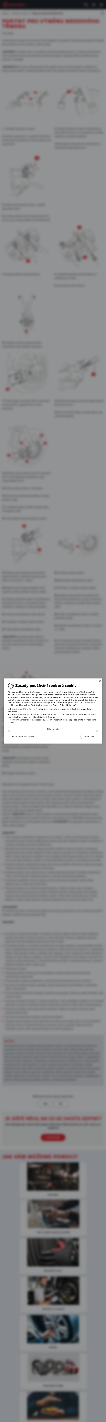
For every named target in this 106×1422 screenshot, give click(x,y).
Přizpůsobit (88, 736)
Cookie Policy (59, 705)
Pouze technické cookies (24, 736)
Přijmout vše (53, 729)
